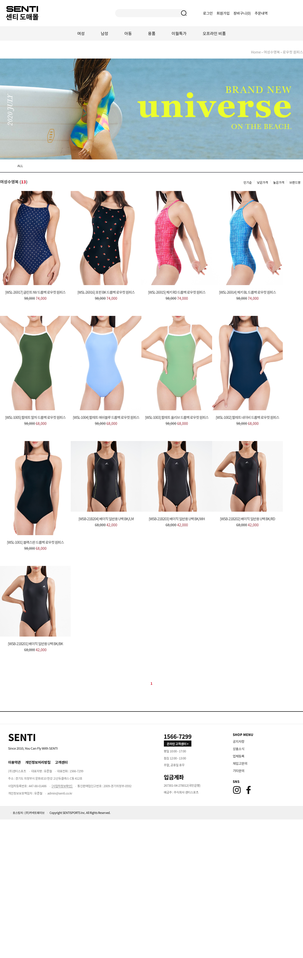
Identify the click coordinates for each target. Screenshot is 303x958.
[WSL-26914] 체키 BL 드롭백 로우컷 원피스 (247, 292)
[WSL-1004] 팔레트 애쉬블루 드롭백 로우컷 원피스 (106, 417)
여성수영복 (272, 51)
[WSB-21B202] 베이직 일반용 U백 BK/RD (247, 518)
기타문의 (238, 770)
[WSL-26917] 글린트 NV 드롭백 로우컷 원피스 (35, 292)
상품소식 (238, 748)
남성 (104, 33)
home (256, 51)
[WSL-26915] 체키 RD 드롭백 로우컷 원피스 (176, 292)
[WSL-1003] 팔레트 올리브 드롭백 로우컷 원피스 (177, 417)
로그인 (208, 13)
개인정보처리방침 (37, 762)
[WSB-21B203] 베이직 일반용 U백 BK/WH (177, 518)
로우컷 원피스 (293, 51)
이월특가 (179, 33)
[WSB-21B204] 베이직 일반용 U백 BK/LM (106, 518)
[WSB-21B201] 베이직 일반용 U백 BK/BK (35, 643)
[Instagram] (237, 790)
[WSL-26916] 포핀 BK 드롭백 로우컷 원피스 (106, 292)
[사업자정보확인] (62, 786)
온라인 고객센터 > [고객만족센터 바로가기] (178, 744)
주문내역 (261, 13)
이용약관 (14, 762)
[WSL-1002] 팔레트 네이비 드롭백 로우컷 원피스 (247, 417)
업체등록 (238, 756)
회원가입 (223, 13)
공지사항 (238, 741)
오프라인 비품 (214, 33)
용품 (151, 33)
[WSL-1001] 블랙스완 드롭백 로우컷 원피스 (35, 542)
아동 (128, 33)
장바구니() (242, 13)
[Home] (22, 737)
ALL (20, 165)
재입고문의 (240, 763)
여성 (81, 33)
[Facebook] (248, 790)
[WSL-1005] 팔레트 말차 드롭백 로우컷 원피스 (35, 417)
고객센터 (61, 762)
